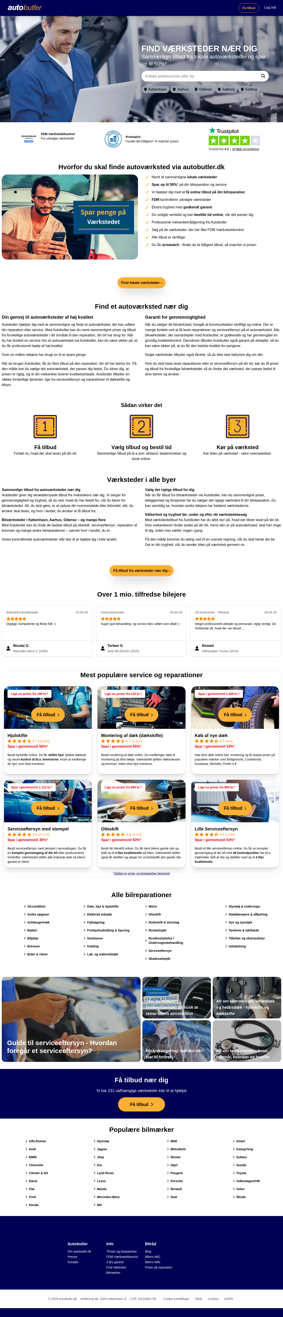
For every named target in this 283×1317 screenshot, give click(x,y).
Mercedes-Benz (107, 1197)
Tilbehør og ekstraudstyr (245, 938)
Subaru (240, 1157)
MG (98, 1205)
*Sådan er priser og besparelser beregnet (141, 873)
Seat (172, 1197)
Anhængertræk (37, 922)
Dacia (31, 1181)
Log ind (270, 7)
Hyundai (101, 1141)
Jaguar (100, 1149)
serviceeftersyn (103, 525)
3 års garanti (115, 1262)
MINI (172, 1141)
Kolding (249, 89)
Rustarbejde (155, 930)
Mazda (100, 1189)
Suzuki (239, 1165)
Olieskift (110, 828)
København (155, 89)
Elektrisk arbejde (98, 914)
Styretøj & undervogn (242, 906)
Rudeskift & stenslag (162, 922)
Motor (151, 906)
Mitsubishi (176, 1149)
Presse (72, 1257)
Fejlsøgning (94, 922)
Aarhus (181, 89)
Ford (30, 1197)
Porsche (175, 1181)
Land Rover (104, 1173)
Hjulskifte (17, 735)
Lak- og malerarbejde (101, 954)
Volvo (239, 1189)
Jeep (99, 1157)
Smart (239, 1141)
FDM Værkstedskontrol (122, 1257)
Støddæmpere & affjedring (246, 914)
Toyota (239, 1173)
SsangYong (243, 1149)
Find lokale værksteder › (141, 283)
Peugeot (175, 1173)
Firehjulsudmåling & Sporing (106, 930)
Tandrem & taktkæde (242, 930)
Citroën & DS (36, 1173)
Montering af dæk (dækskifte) (132, 735)
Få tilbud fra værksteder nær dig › (141, 570)
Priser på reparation (158, 1267)
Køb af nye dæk (211, 735)
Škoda (239, 1197)
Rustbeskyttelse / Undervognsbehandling (164, 941)
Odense (203, 89)
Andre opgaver (36, 914)
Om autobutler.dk (79, 1251)
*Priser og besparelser (121, 1251)
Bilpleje (31, 938)
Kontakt (73, 1262)
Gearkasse (93, 938)
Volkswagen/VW (246, 1181)
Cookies (213, 1299)
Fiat (29, 1189)
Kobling (91, 946)
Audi (30, 1149)
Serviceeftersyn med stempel (38, 828)
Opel (172, 1165)
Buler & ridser (36, 954)
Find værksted (116, 1267)
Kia (98, 1165)
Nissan (174, 1157)
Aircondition (35, 906)
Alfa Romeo (35, 1141)
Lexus (100, 1181)
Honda (32, 1205)
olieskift (83, 525)
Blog (148, 1251)
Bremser (32, 946)
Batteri (30, 930)
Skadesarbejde (157, 958)
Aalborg (226, 89)
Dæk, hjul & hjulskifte (101, 906)
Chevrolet (34, 1165)
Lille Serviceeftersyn (216, 828)
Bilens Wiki (152, 1262)
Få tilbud (248, 8)
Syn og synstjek (238, 922)
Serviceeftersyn (158, 950)
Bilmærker (113, 1272)
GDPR (228, 1299)
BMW (31, 1157)
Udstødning (235, 946)
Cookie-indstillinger (176, 1299)
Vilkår (199, 1299)
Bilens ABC (153, 1257)
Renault (174, 1189)
